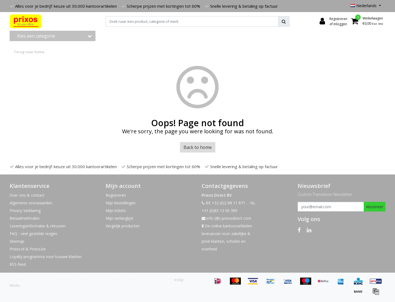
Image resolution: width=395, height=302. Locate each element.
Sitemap (17, 241)
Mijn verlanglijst (119, 218)
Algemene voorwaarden (31, 202)
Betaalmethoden (25, 218)
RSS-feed (18, 264)
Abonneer (374, 206)
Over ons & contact (27, 195)
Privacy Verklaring (25, 210)
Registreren (116, 195)
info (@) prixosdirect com (226, 218)
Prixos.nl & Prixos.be (28, 249)
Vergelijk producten (123, 225)
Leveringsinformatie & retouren (38, 225)
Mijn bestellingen (121, 202)
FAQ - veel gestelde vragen (33, 233)
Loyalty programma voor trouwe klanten (46, 256)
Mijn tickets (116, 210)
